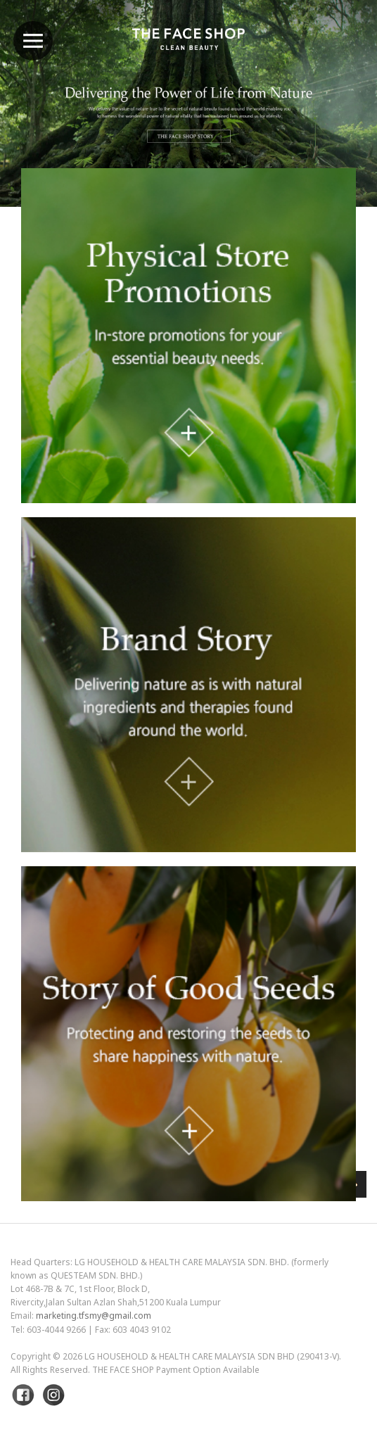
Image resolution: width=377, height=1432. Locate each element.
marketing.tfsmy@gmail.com (93, 1316)
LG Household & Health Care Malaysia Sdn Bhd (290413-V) (211, 1356)
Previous (45, 140)
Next (331, 140)
